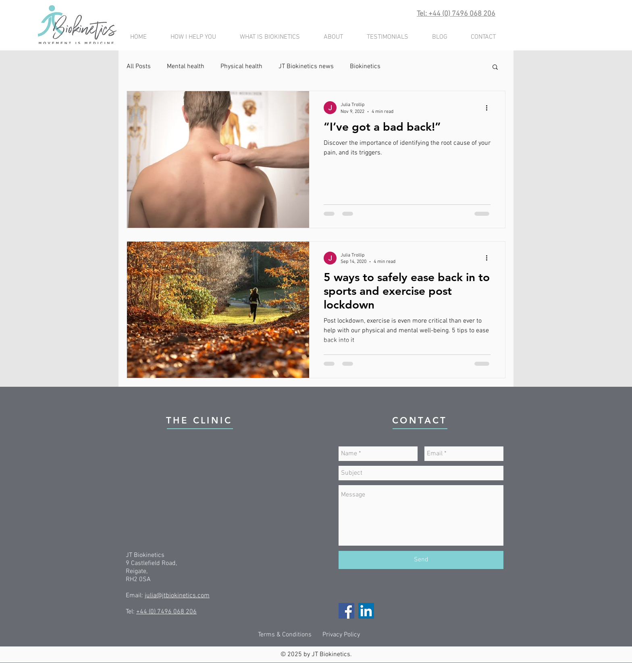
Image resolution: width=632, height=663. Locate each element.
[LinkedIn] (366, 611)
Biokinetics (365, 67)
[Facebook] (346, 611)
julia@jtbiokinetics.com (177, 596)
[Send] (421, 560)
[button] (495, 67)
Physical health (241, 67)
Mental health (185, 67)
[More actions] (489, 108)
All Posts (139, 67)
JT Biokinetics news (306, 67)
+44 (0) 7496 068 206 (166, 612)
